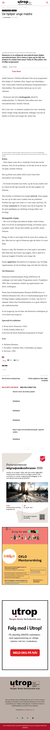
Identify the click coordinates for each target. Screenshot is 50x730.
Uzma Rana (7, 17)
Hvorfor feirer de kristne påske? (24, 392)
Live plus (14, 10)
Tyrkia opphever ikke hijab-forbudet (38, 380)
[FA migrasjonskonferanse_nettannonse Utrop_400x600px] (25, 522)
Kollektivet (16, 401)
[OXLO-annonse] (25, 584)
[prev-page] (25, 448)
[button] (47, 2)
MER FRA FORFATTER (28, 387)
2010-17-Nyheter (23, 7)
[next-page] (28, 448)
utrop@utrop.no (29, 710)
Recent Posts (13, 67)
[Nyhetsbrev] (25, 669)
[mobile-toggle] (3, 2)
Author (5, 67)
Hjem (3, 7)
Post (4, 360)
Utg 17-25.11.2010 (12, 7)
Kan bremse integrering (11, 378)
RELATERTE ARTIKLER (10, 387)
